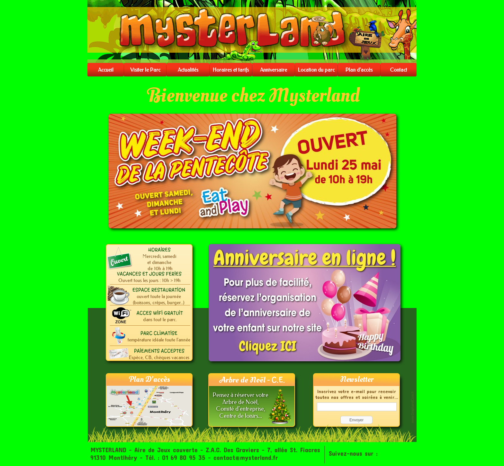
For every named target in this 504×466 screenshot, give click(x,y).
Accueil (105, 70)
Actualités (188, 70)
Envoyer (356, 420)
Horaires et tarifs (231, 70)
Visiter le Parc (145, 70)
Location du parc (316, 70)
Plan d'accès (359, 70)
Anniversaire (273, 70)
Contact (398, 70)
